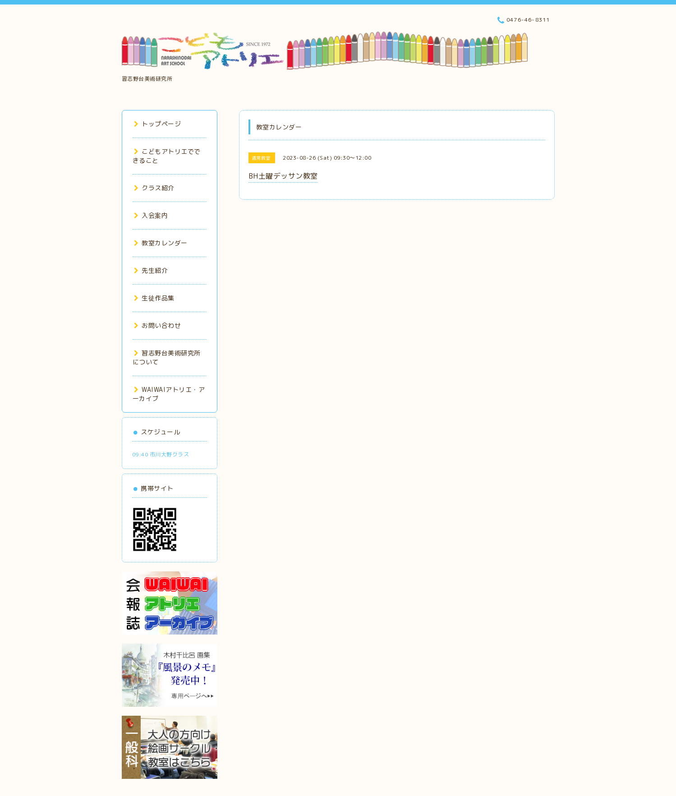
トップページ (157, 124)
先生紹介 (151, 270)
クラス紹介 (154, 188)
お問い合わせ (157, 325)
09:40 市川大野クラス (160, 454)
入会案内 (151, 215)
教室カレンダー (161, 243)
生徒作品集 (154, 298)
